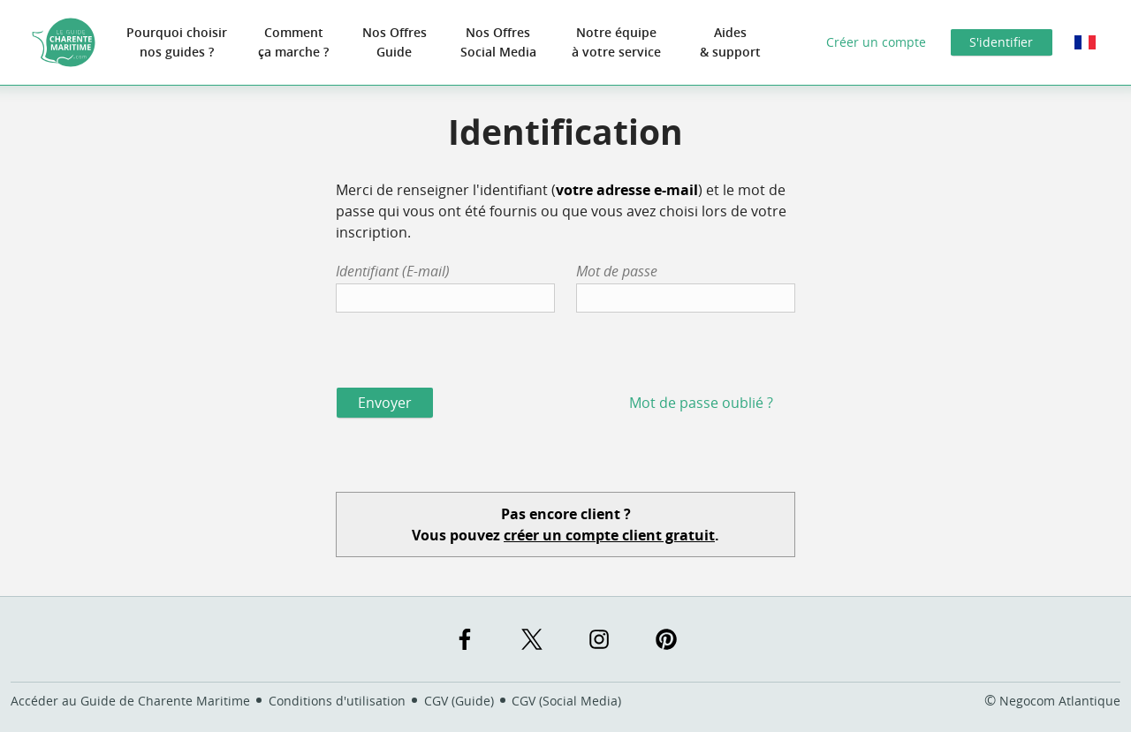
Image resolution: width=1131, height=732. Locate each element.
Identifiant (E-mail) (393, 271)
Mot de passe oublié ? (701, 402)
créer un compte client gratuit (609, 535)
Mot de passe (616, 271)
